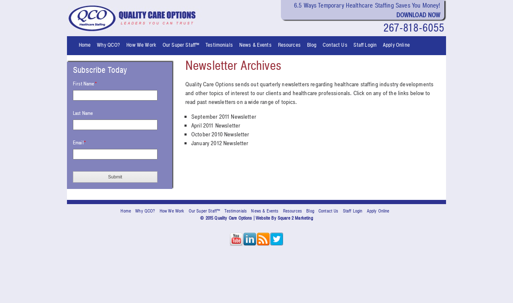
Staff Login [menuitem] (365, 45)
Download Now (418, 15)
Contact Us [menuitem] (335, 45)
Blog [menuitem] (312, 45)
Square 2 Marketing (295, 218)
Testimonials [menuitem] (219, 45)
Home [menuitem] (85, 45)
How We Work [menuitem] (141, 45)
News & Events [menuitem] (255, 45)
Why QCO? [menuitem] (108, 45)
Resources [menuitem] (289, 45)
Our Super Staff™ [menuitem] (181, 45)
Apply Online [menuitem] (396, 45)
